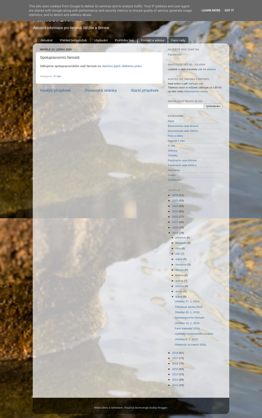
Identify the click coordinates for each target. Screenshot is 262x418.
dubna (179, 280)
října (178, 248)
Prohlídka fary (124, 40)
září (178, 253)
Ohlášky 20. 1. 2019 (187, 312)
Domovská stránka (101, 90)
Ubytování (101, 40)
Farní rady (178, 40)
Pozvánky (174, 170)
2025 (175, 200)
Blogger (162, 407)
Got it (229, 10)
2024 (175, 206)
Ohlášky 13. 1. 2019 (187, 323)
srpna (179, 259)
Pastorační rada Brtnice (182, 160)
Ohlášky (173, 155)
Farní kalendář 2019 (187, 328)
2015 (175, 369)
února (179, 291)
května (179, 275)
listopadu (181, 242)
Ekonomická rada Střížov (183, 130)
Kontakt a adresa (152, 40)
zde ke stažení (207, 69)
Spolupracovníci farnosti (189, 317)
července (181, 264)
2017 (175, 358)
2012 (175, 385)
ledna (179, 296)
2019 (175, 232)
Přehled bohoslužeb (73, 40)
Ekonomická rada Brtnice (183, 126)
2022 (175, 216)
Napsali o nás (176, 140)
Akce (171, 121)
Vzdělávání (175, 179)
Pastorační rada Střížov (182, 165)
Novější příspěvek (55, 90)
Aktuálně (47, 40)
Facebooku (175, 54)
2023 (175, 211)
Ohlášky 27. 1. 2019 (187, 301)
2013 (175, 379)
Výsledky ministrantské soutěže (194, 333)
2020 (175, 227)
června (179, 269)
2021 (175, 222)
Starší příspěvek (145, 90)
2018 (175, 352)
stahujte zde (195, 83)
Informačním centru (196, 91)
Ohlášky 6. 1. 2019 (186, 339)
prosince (181, 237)
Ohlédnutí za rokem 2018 (190, 344)
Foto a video (175, 135)
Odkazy (172, 150)
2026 (175, 195)
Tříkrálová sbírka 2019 (188, 306)
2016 (175, 363)
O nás (57, 76)
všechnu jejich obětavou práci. (122, 66)
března (180, 286)
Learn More (211, 10)
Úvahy (172, 175)
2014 (175, 374)
